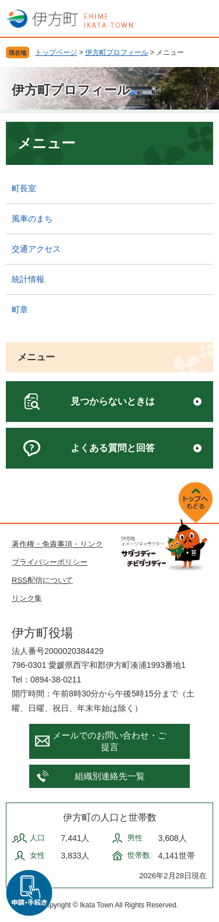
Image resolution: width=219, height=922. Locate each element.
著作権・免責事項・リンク (57, 544)
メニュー (36, 357)
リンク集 (27, 598)
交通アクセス (36, 249)
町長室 (24, 188)
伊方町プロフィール (116, 52)
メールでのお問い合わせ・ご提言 (109, 741)
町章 (20, 309)
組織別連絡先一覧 (110, 776)
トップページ (56, 52)
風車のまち (32, 218)
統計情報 (28, 279)
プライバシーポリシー (50, 562)
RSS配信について (42, 580)
